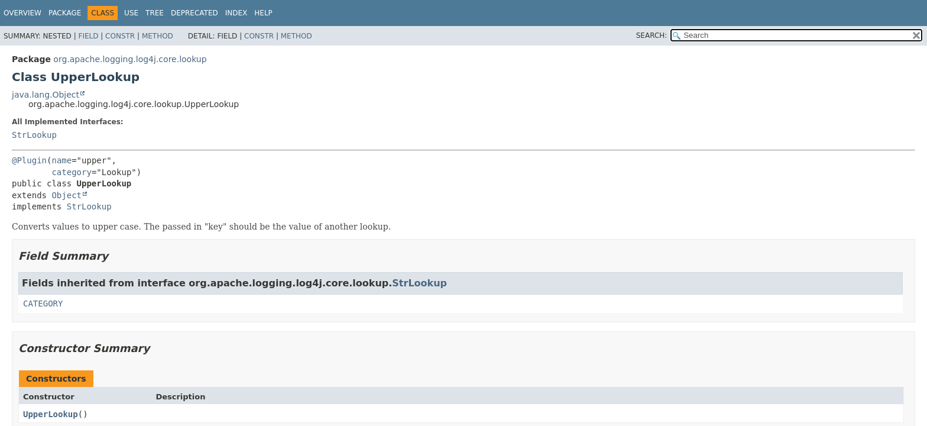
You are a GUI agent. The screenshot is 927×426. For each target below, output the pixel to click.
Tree (154, 13)
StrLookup (34, 135)
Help (263, 13)
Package (64, 13)
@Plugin (29, 160)
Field (88, 36)
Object (66, 195)
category (71, 172)
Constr (120, 36)
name (61, 160)
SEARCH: (651, 35)
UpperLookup (50, 414)
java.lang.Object (45, 94)
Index (236, 13)
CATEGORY (43, 303)
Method (157, 36)
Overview (22, 13)
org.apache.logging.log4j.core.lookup (129, 59)
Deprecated (194, 13)
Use (131, 13)
